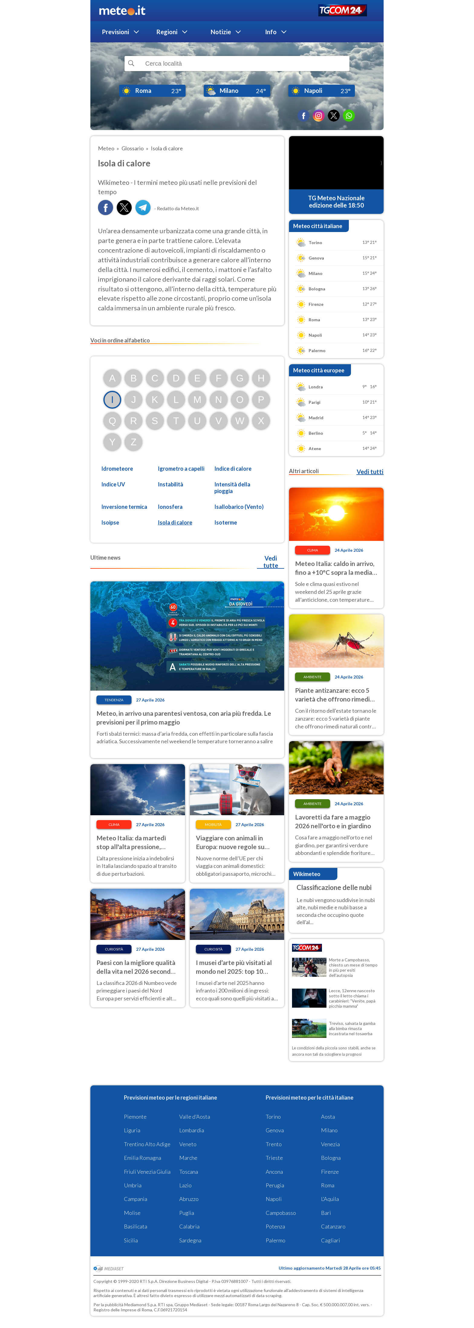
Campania (135, 1199)
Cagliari (330, 1240)
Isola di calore (175, 522)
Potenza (275, 1226)
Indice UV (113, 484)
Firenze (330, 1171)
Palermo (275, 1240)
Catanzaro (333, 1226)
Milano (329, 1130)
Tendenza (114, 700)
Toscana (188, 1171)
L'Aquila (330, 1199)
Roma (327, 1185)
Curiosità (114, 949)
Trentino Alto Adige (147, 1144)
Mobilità (213, 824)
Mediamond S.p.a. (140, 1304)
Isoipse (110, 522)
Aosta (328, 1116)
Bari (326, 1212)
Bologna (331, 1157)
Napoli (274, 1199)
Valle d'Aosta (194, 1116)
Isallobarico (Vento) (239, 506)
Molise (132, 1212)
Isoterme (225, 522)
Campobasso (281, 1212)
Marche (188, 1157)
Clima (114, 824)
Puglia (186, 1212)
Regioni (166, 31)
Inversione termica (124, 506)
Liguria (132, 1130)
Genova (275, 1130)
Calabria (189, 1226)
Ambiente (313, 677)
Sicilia (131, 1240)
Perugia (275, 1185)
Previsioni (115, 31)
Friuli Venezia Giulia (147, 1171)
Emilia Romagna (142, 1157)
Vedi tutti (370, 471)
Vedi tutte (270, 561)
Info (271, 31)
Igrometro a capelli (181, 468)
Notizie (221, 31)
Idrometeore (117, 468)
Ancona (274, 1171)
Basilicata (135, 1226)
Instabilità (170, 484)
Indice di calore (233, 468)
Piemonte (135, 1116)
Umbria (132, 1185)
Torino (273, 1116)
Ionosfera (170, 506)
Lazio (185, 1185)
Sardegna (190, 1240)
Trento (274, 1144)
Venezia (330, 1144)
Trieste (274, 1157)
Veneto (187, 1144)
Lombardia (191, 1130)
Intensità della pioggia (232, 487)
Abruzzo (189, 1199)
